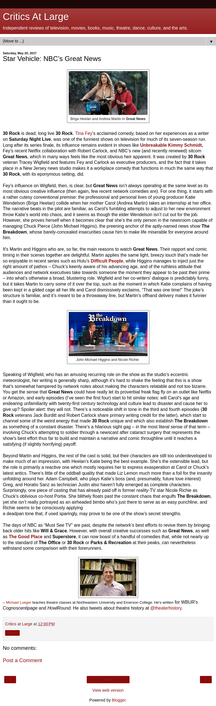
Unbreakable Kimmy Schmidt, (171, 145)
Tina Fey (83, 133)
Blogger (119, 700)
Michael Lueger (18, 602)
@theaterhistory (166, 608)
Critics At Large (36, 16)
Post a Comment (22, 660)
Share (12, 633)
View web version (108, 690)
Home (107, 680)
